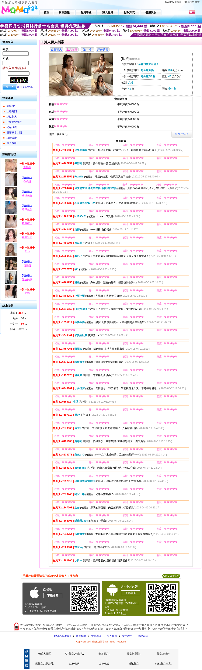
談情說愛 (12, 137)
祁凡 (27, 251)
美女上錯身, (163, 653)
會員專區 (96, 635)
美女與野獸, (133, 653)
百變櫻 (27, 167)
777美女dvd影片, (74, 653)
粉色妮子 (27, 223)
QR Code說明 (171, 575)
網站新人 (12, 116)
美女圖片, (103, 653)
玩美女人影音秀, (44, 663)
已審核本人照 (14, 132)
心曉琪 (27, 181)
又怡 (27, 293)
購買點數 (80, 635)
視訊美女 (134, 663)
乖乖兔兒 (27, 209)
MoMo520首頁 (173, 2)
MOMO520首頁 (63, 635)
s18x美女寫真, (163, 663)
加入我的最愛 (192, 2)
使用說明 (127, 635)
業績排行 (12, 106)
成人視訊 (12, 143)
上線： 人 (18, 312)
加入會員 (112, 635)
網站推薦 (12, 127)
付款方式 (143, 635)
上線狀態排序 (14, 121)
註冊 (19, 87)
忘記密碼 (28, 87)
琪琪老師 (27, 195)
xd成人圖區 (44, 653)
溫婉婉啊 (27, 279)
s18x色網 (74, 663)
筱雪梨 (27, 265)
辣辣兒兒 (27, 237)
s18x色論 (104, 663)
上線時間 (12, 111)
